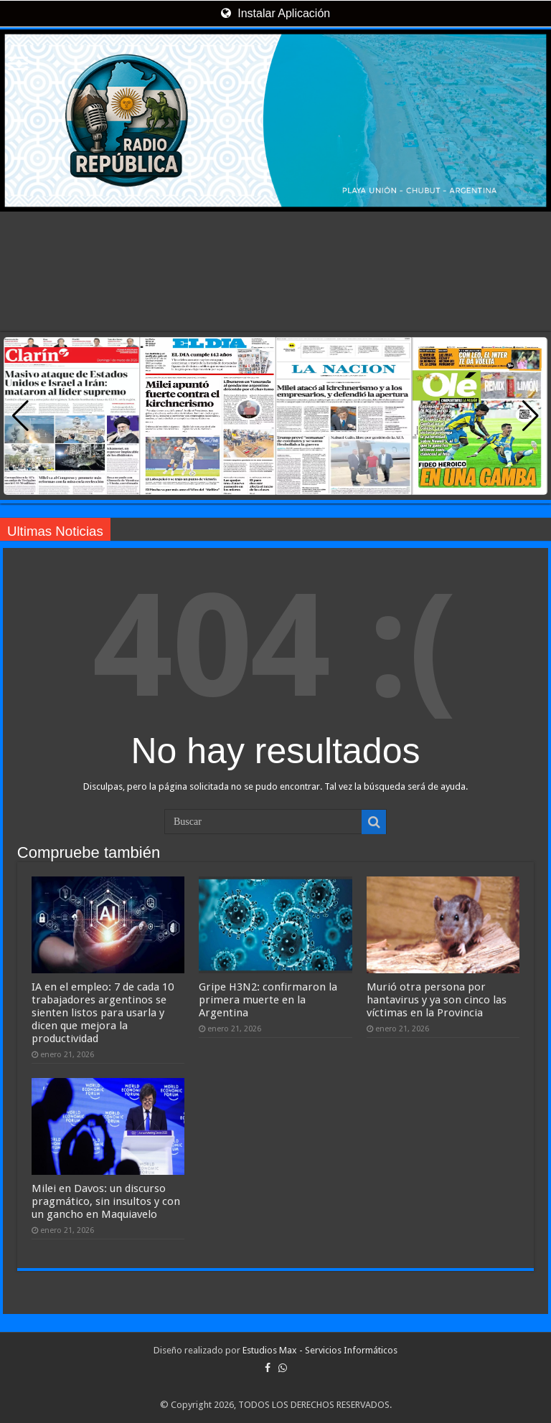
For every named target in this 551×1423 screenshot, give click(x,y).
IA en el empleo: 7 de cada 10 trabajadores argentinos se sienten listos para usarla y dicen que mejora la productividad (103, 1012)
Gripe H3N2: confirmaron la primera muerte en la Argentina (268, 999)
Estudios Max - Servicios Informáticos (319, 1350)
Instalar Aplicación (275, 13)
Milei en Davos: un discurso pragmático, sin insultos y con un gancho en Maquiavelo (106, 1201)
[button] (530, 416)
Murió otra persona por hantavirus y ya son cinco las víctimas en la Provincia (437, 999)
